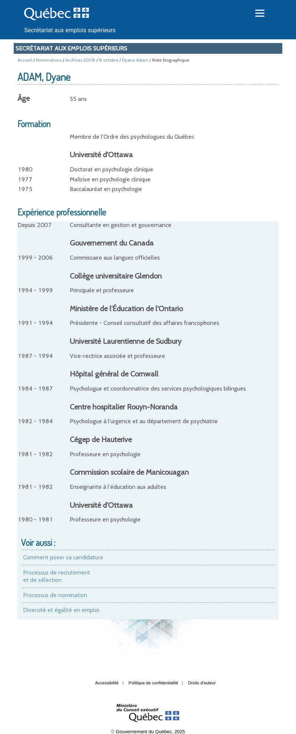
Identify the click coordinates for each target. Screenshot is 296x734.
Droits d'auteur (202, 683)
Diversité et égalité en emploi (61, 609)
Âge (23, 98)
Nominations (49, 60)
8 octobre (108, 60)
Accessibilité (107, 683)
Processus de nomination (55, 595)
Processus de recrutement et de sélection (56, 576)
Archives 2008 (80, 60)
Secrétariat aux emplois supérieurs (69, 30)
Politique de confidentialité (153, 683)
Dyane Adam (135, 60)
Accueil (24, 60)
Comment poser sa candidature (63, 557)
